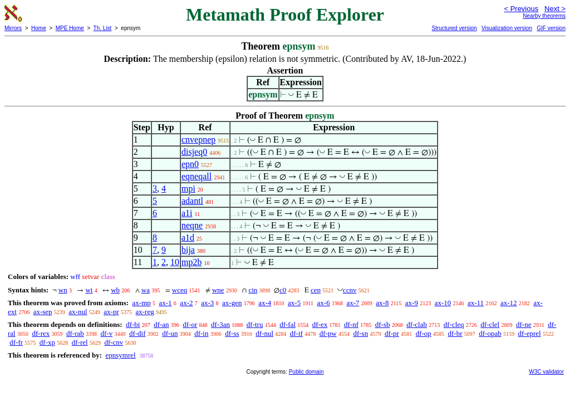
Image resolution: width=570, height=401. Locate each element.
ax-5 (294, 303)
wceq (179, 290)
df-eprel (529, 333)
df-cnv (113, 342)
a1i (187, 213)
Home (38, 28)
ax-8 (382, 303)
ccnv (350, 290)
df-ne (523, 324)
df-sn (360, 333)
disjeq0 (194, 152)
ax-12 (508, 303)
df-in (201, 333)
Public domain (306, 372)
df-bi (133, 324)
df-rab (75, 333)
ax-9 (411, 303)
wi (88, 290)
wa (145, 290)
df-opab (490, 333)
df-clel (489, 324)
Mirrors (13, 28)
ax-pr (111, 311)
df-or (190, 324)
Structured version (453, 28)
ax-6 (323, 303)
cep (316, 290)
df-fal (287, 324)
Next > (555, 8)
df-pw (328, 333)
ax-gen (232, 303)
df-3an (220, 324)
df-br (455, 333)
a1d (187, 237)
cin (252, 290)
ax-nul (77, 311)
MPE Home (70, 28)
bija (188, 250)
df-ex (319, 324)
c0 (282, 290)
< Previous (521, 8)
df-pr (392, 333)
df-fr (16, 342)
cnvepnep (198, 139)
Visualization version (506, 28)
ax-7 (352, 303)
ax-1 (165, 303)
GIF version (551, 28)
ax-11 (476, 303)
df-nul (264, 333)
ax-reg (144, 311)
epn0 (190, 164)
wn (62, 290)
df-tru (255, 324)
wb (115, 290)
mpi (188, 188)
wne (218, 290)
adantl (192, 201)
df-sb (382, 324)
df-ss (232, 333)
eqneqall (196, 176)
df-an (161, 324)
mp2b (191, 262)
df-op (423, 333)
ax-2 (186, 303)
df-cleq (454, 324)
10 (174, 262)
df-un (170, 333)
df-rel (80, 342)
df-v (107, 333)
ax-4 (264, 303)
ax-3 (207, 303)
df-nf (351, 324)
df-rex (41, 333)
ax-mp (141, 303)
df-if (296, 333)
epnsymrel (120, 355)
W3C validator (546, 372)
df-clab (416, 324)
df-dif (137, 333)
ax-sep (42, 311)
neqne (192, 225)
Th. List (103, 28)
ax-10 (443, 303)
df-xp (47, 342)
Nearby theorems (544, 16)
